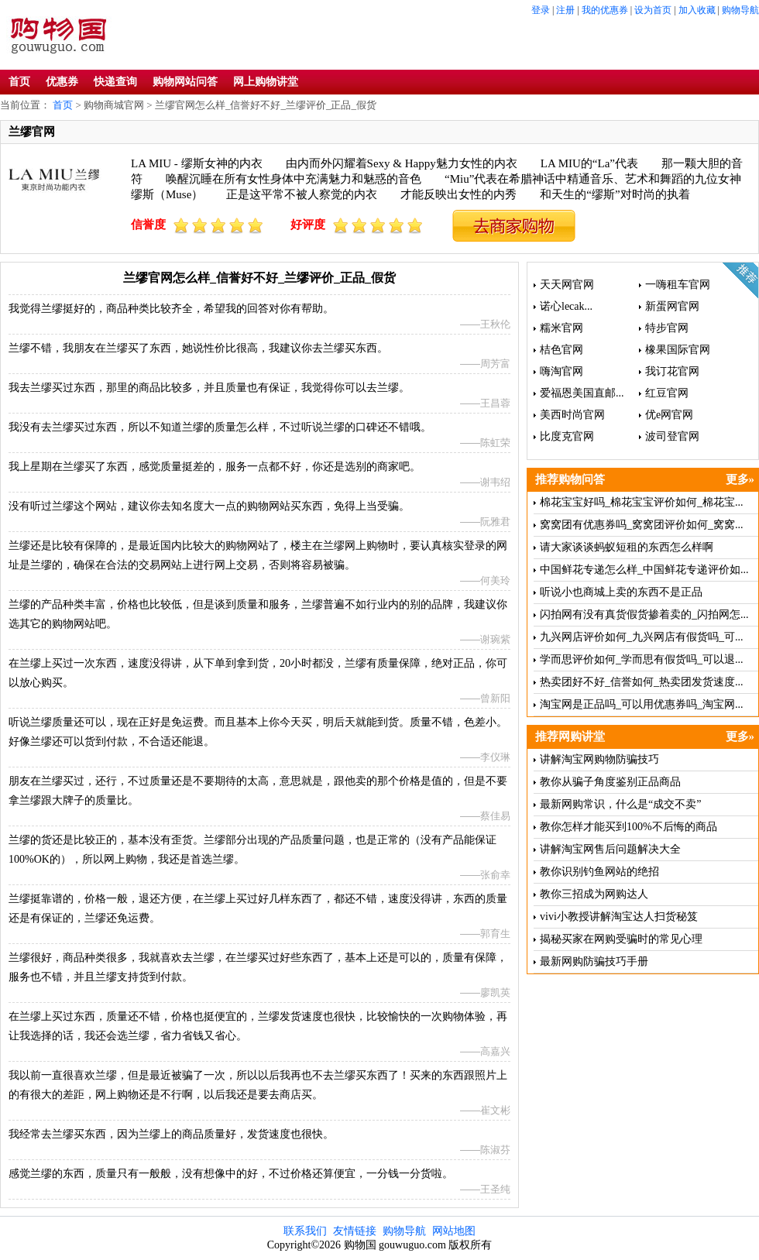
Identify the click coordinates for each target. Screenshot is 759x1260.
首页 (19, 82)
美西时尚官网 (572, 415)
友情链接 (354, 1231)
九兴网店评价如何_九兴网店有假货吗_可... (642, 637)
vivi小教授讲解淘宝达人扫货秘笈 (619, 916)
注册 (565, 10)
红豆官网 (667, 393)
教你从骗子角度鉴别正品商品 (610, 782)
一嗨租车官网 (677, 284)
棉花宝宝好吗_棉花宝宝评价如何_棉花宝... (642, 502)
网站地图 (454, 1231)
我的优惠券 (605, 10)
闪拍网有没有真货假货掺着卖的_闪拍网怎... (644, 614)
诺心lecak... (566, 306)
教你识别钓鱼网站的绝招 (599, 871)
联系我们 (305, 1231)
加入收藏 (697, 10)
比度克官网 (567, 436)
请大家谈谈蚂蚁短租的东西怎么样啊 (626, 547)
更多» (740, 479)
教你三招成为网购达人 (594, 894)
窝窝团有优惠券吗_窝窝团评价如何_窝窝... (642, 524)
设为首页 (652, 10)
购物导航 (740, 10)
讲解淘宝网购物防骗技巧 (599, 759)
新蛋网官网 (672, 306)
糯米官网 (561, 328)
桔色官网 (561, 349)
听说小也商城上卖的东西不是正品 (621, 592)
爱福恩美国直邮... (582, 393)
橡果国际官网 (677, 349)
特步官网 (667, 328)
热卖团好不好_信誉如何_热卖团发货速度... (642, 682)
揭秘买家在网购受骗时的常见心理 (621, 939)
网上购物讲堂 (265, 82)
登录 (540, 10)
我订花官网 (672, 371)
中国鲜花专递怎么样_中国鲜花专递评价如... (644, 569)
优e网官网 (669, 415)
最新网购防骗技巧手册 (594, 961)
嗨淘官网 (561, 371)
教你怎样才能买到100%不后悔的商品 (628, 827)
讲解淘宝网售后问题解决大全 (610, 849)
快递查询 (115, 82)
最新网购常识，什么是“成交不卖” (620, 804)
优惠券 (62, 82)
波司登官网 (672, 436)
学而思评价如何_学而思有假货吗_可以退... (642, 659)
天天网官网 (567, 284)
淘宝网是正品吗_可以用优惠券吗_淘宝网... (642, 704)
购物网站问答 (185, 82)
